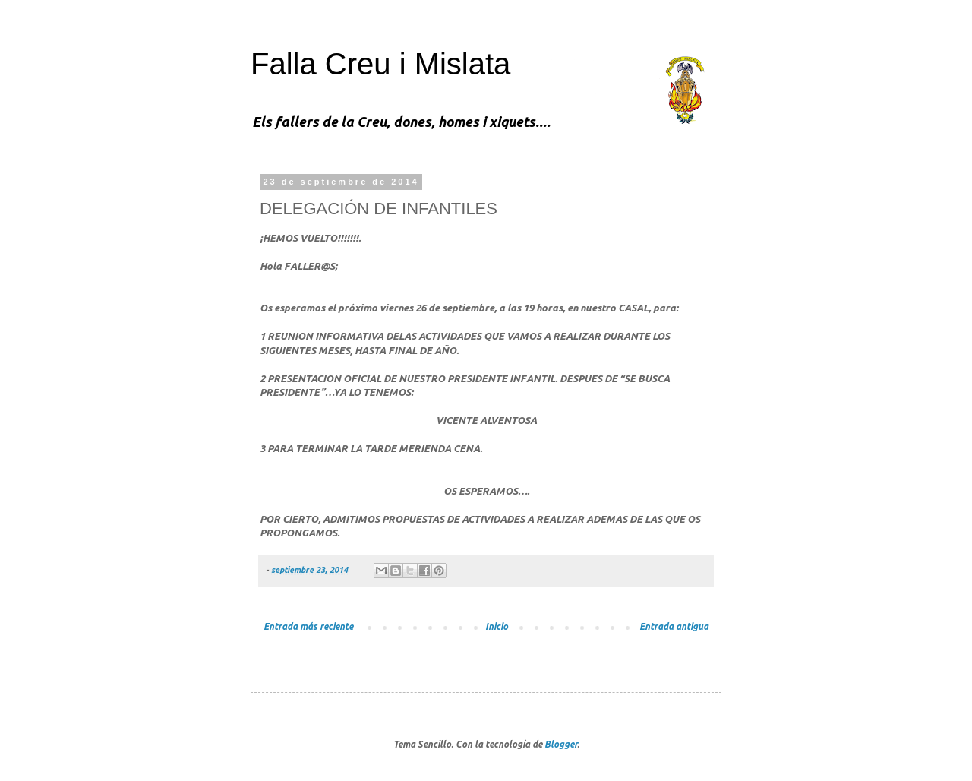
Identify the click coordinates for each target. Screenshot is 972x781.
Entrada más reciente (308, 626)
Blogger (560, 744)
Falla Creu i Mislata (380, 64)
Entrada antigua (673, 626)
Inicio (496, 626)
